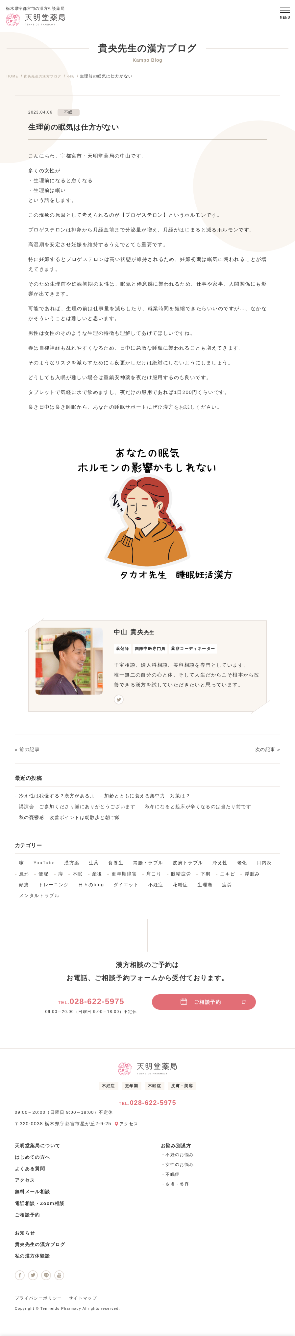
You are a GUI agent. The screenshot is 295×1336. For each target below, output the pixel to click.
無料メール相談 (32, 1194)
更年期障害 (124, 876)
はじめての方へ (32, 1160)
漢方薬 (71, 866)
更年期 (131, 1089)
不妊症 (155, 887)
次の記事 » (267, 752)
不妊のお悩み (179, 1157)
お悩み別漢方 (176, 1148)
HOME (13, 79)
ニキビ (227, 876)
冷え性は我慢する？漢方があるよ (57, 798)
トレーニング (53, 887)
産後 (97, 876)
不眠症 (154, 1089)
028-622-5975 (91, 1004)
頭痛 (24, 887)
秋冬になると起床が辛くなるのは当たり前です (198, 809)
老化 (242, 866)
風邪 (24, 876)
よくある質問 (30, 1171)
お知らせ (25, 1236)
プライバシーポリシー (38, 1301)
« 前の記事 (27, 752)
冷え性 (220, 866)
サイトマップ (83, 1301)
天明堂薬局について (38, 1148)
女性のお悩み (179, 1167)
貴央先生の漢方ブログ (48, 79)
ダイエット (126, 887)
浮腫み (252, 876)
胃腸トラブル (148, 866)
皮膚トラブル (188, 866)
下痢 (206, 876)
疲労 (227, 887)
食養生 (115, 866)
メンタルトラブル (39, 898)
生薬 (94, 866)
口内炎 (264, 866)
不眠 (79, 79)
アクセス (129, 1126)
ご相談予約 (213, 1004)
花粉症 (180, 887)
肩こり (153, 876)
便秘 (43, 876)
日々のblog (91, 887)
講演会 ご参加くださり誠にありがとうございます (77, 809)
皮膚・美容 (182, 1089)
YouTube (44, 866)
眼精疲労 (181, 876)
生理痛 (204, 887)
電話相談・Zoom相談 (40, 1206)
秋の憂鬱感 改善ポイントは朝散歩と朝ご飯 (69, 820)
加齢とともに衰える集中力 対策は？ (147, 798)
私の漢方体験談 (32, 1259)
